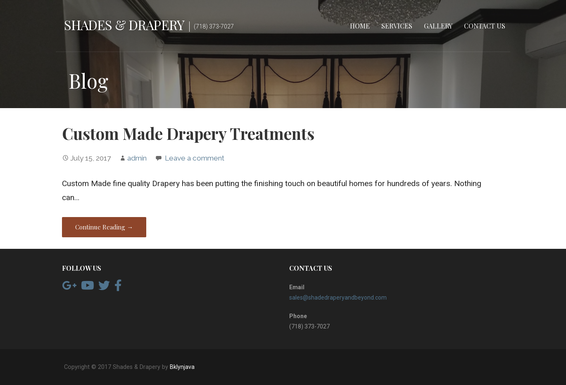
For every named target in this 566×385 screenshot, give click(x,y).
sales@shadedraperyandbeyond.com (338, 297)
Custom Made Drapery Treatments (188, 133)
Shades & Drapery (124, 24)
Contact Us (484, 25)
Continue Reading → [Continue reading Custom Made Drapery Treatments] (104, 227)
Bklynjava (182, 367)
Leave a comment (194, 158)
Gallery (438, 25)
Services (396, 25)
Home (360, 25)
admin (137, 158)
